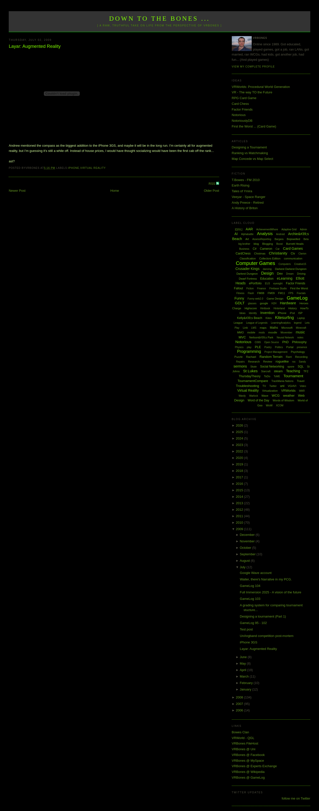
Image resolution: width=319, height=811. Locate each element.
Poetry (268, 347)
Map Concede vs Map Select (252, 159)
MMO (240, 332)
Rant (289, 356)
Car (278, 249)
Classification (247, 258)
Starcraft (265, 371)
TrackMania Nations (282, 381)
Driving (301, 273)
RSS (212, 184)
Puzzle (239, 356)
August (245, 560)
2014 (240, 497)
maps (263, 327)
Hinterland (279, 308)
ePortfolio (255, 283)
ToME (277, 376)
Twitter (273, 386)
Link (245, 327)
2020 (240, 458)
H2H (273, 303)
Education (266, 278)
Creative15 (300, 264)
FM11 (281, 293)
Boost (279, 244)
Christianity (278, 253)
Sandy (302, 361)
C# (254, 248)
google (264, 303)
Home (114, 190)
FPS (291, 293)
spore (290, 366)
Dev (280, 273)
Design (267, 273)
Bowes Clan (240, 732)
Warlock (253, 395)
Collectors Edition (270, 258)
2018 (240, 471)
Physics (239, 347)
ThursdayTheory (249, 376)
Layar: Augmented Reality (35, 46)
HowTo (304, 308)
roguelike (282, 361)
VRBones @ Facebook (248, 755)
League (238, 322)
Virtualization (270, 390)
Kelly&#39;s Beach (249, 318)
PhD (285, 342)
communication (293, 258)
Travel (300, 380)
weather (289, 395)
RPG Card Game (244, 98)
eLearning (284, 278)
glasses (252, 303)
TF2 (306, 371)
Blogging (267, 243)
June (244, 657)
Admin (303, 229)
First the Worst (299, 288)
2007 (240, 704)
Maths (274, 327)
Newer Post (17, 190)
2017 (240, 477)
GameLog (297, 298)
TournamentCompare (253, 381)
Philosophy (299, 342)
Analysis (265, 233)
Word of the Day (258, 400)
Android (280, 234)
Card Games (293, 248)
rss (293, 361)
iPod (292, 313)
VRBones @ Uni (243, 749)
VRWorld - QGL (243, 738)
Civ (293, 253)
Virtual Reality (93, 168)
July (243, 567)
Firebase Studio (278, 288)
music (300, 332)
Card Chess (240, 104)
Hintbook (265, 308)
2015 (240, 490)
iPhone (73, 168)
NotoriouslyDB (242, 121)
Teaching (293, 371)
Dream (290, 273)
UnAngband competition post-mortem (266, 636)
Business (244, 249)
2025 (240, 432)
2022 (240, 451)
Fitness (240, 293)
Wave (264, 395)
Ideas (242, 313)
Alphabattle (247, 234)
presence (302, 347)
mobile (251, 332)
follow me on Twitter (296, 798)
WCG (276, 395)
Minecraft (301, 327)
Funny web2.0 (255, 298)
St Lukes (250, 371)
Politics (279, 347)
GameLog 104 (250, 586)
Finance (261, 288)
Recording (301, 356)
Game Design (275, 298)
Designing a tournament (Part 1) (263, 616)
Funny (239, 298)
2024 (240, 438)
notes (300, 337)
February (247, 683)
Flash (251, 293)
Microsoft (287, 327)
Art (247, 239)
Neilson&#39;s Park (261, 337)
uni (282, 386)
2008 (240, 697)
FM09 (271, 293)
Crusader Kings (248, 269)
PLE (258, 347)
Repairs (240, 361)
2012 (240, 509)
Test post (246, 629)
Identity (253, 313)
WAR (302, 390)
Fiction (250, 288)
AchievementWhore (267, 229)
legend (298, 322)
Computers (285, 264)
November (248, 541)
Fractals (301, 293)
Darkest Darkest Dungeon (291, 268)
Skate (253, 366)
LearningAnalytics (281, 322)
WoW (269, 405)
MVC (242, 337)
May (243, 663)
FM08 (260, 293)
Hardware (288, 303)
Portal (290, 347)
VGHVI (292, 385)
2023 (240, 445)
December (248, 535)
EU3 (267, 283)
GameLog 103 (250, 599)
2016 (240, 484)
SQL (301, 366)
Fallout (238, 288)
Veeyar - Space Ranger (248, 197)
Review (267, 361)
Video (303, 386)
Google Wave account (255, 573)
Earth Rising (240, 185)
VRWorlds (288, 390)
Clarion (302, 253)
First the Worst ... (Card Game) (254, 126)
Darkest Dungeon (247, 273)
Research (254, 361)
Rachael (251, 356)
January (246, 689)
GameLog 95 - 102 (253, 623)
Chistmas (259, 253)
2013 (240, 503)
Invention (267, 313)
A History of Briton (245, 208)
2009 (240, 529)
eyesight (277, 283)
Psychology (298, 351)
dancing (267, 269)
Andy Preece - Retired (248, 202)
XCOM (279, 405)
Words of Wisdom (283, 400)
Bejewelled (293, 239)
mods (262, 332)
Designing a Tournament (249, 147)
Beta (306, 239)
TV (264, 385)
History (292, 308)
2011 (240, 516)
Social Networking (272, 366)
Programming (249, 351)
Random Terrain (270, 357)
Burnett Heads (295, 243)
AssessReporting (261, 239)
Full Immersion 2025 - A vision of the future (270, 592)
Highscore (250, 308)
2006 (240, 710)
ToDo (267, 376)
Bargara (279, 239)
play (249, 347)
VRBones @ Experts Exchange (254, 766)
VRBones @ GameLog (248, 777)
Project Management (275, 352)
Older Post (211, 190)
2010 (240, 522)
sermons (240, 366)
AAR (249, 229)
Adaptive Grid (289, 229)
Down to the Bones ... (159, 18)
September (248, 554)
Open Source (271, 342)
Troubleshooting (247, 386)
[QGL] (238, 229)
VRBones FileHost (245, 743)
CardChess (243, 253)
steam (278, 371)
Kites (269, 317)
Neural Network (285, 337)
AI (236, 234)
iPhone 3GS (248, 642)
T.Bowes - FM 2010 (246, 180)
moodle (272, 332)
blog (256, 243)
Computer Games (255, 263)
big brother (244, 244)
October (246, 548)
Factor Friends (242, 109)
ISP (300, 313)
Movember (286, 332)
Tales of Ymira (242, 191)
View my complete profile (253, 66)
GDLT (240, 303)
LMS (253, 327)
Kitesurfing (284, 317)
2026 (240, 425)
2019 (240, 464)
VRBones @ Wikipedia (248, 772)
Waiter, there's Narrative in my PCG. (266, 579)
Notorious (239, 115)
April (243, 670)
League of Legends (257, 322)
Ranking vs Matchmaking (250, 153)
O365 (258, 342)
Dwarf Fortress (248, 278)
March (245, 676)
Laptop (301, 318)
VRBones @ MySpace (248, 760)
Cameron (266, 248)
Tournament (293, 376)
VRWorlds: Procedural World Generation (261, 87)
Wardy (242, 395)
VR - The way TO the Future (252, 92)
